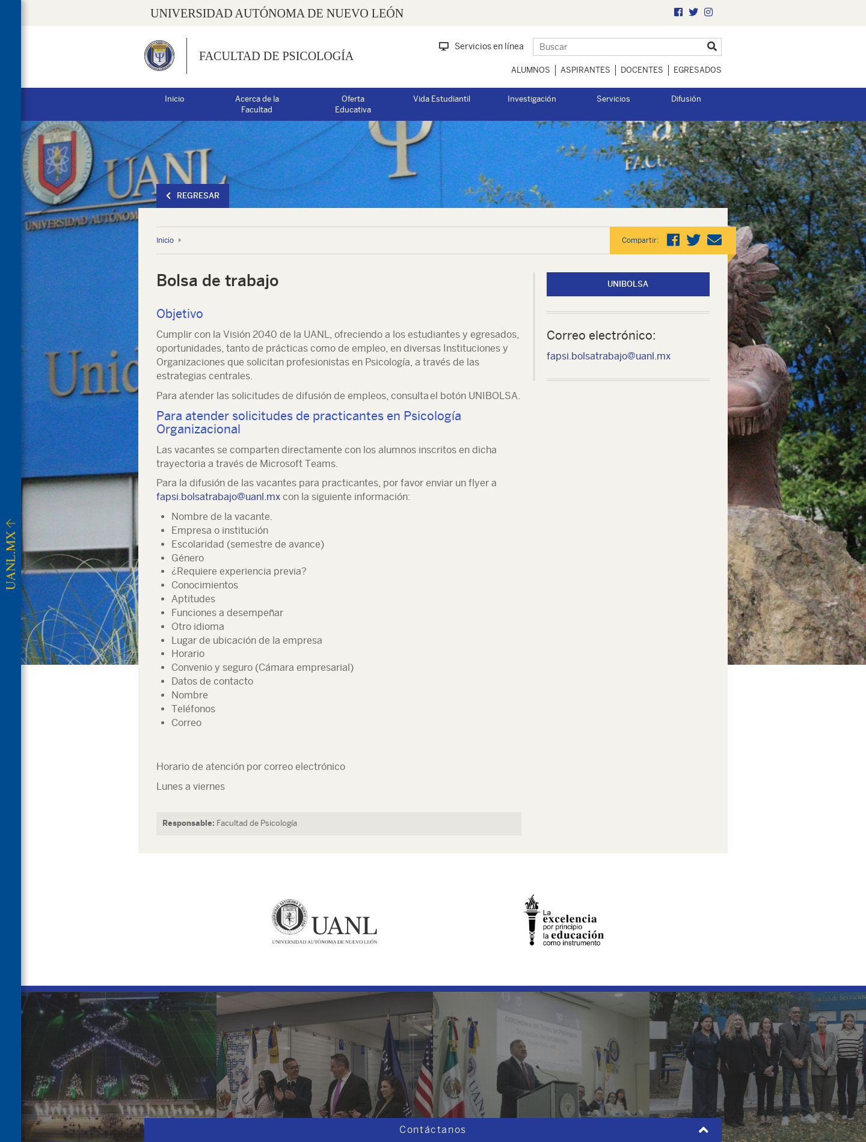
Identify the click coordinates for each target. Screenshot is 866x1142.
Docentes (642, 70)
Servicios (613, 98)
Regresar (193, 195)
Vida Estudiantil (441, 98)
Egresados (698, 70)
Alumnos (530, 70)
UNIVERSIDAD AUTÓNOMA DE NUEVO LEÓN (277, 13)
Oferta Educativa (353, 104)
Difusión (686, 98)
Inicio (175, 98)
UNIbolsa (627, 284)
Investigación (532, 98)
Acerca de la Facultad (257, 104)
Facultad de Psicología (276, 56)
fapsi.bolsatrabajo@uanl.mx (218, 496)
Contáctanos (433, 1129)
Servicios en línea (481, 46)
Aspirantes (585, 70)
